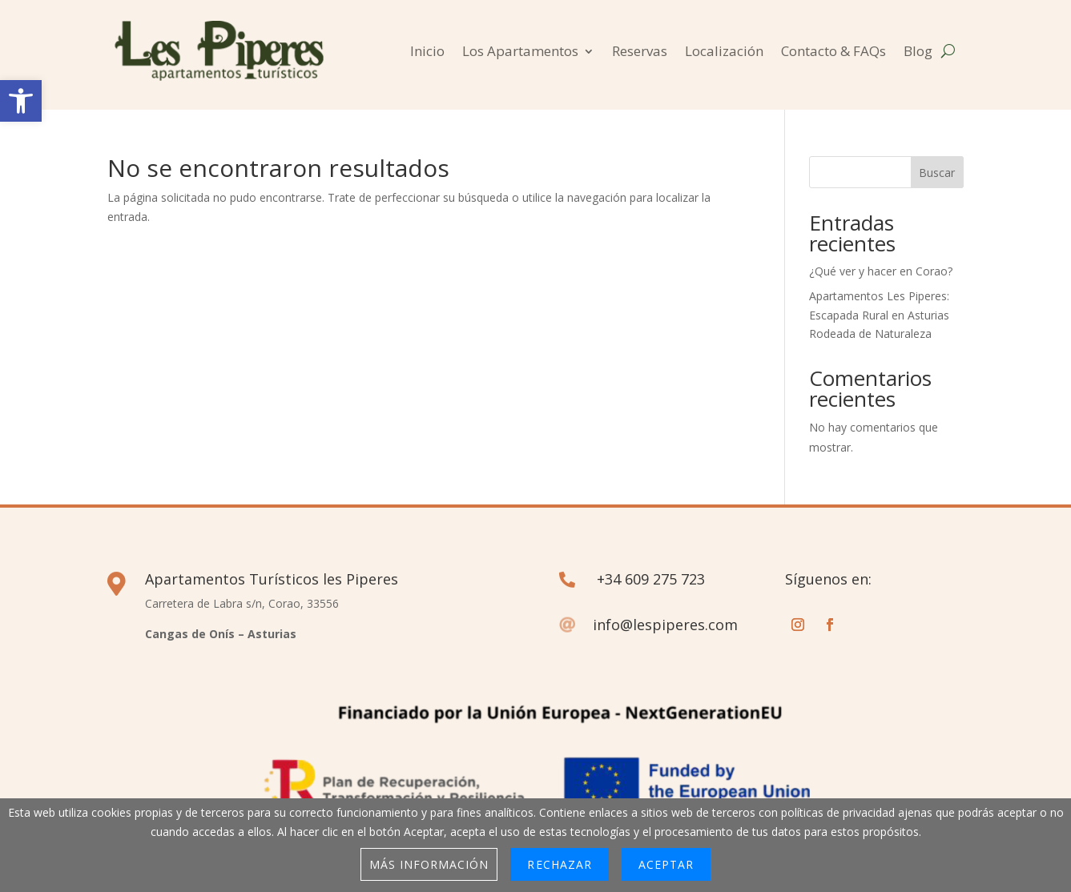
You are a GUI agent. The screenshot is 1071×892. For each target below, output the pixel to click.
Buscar (937, 172)
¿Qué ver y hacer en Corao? (880, 271)
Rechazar (559, 864)
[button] (21, 101)
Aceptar (666, 864)
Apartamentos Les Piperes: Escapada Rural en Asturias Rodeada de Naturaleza (879, 315)
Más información (429, 864)
